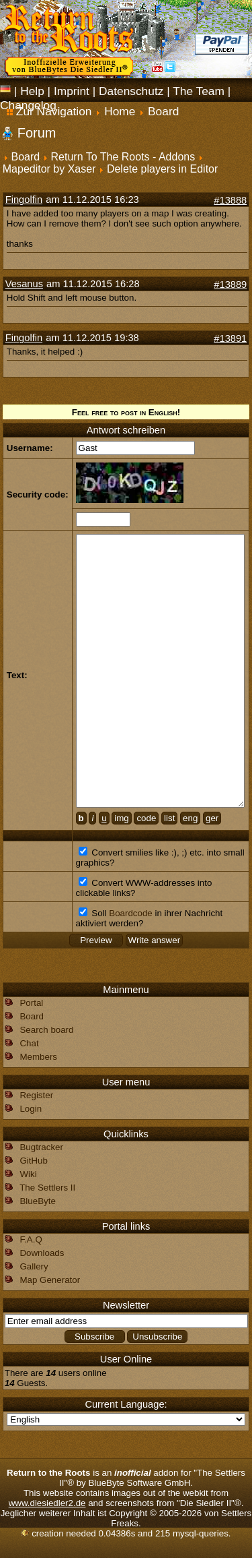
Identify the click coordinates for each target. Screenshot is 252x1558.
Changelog (28, 105)
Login (30, 1109)
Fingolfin (23, 199)
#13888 (230, 200)
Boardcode (130, 913)
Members (38, 1057)
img (121, 818)
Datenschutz (131, 91)
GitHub (33, 1161)
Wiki (27, 1174)
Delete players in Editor (162, 169)
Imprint (71, 91)
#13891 (230, 338)
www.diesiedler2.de (47, 1503)
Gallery (33, 1266)
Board (25, 156)
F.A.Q (30, 1239)
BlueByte (37, 1201)
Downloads (41, 1253)
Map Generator (49, 1280)
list (169, 818)
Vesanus (24, 283)
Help (32, 91)
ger (212, 818)
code (146, 818)
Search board (46, 1030)
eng (190, 818)
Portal (31, 1003)
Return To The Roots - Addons (123, 156)
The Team (198, 91)
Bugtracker (40, 1147)
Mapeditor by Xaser (49, 169)
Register (36, 1095)
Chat (28, 1043)
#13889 (230, 284)
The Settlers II (47, 1187)
